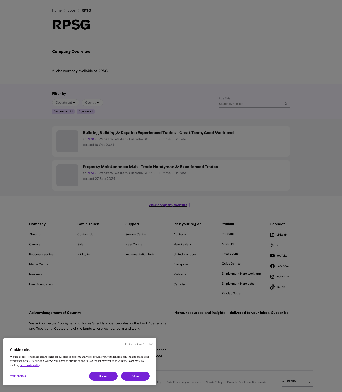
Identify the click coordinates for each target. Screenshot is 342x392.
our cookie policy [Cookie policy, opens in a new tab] (30, 365)
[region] (79, 361)
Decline (103, 376)
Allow (135, 376)
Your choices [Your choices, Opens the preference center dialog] (18, 375)
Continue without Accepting (139, 344)
